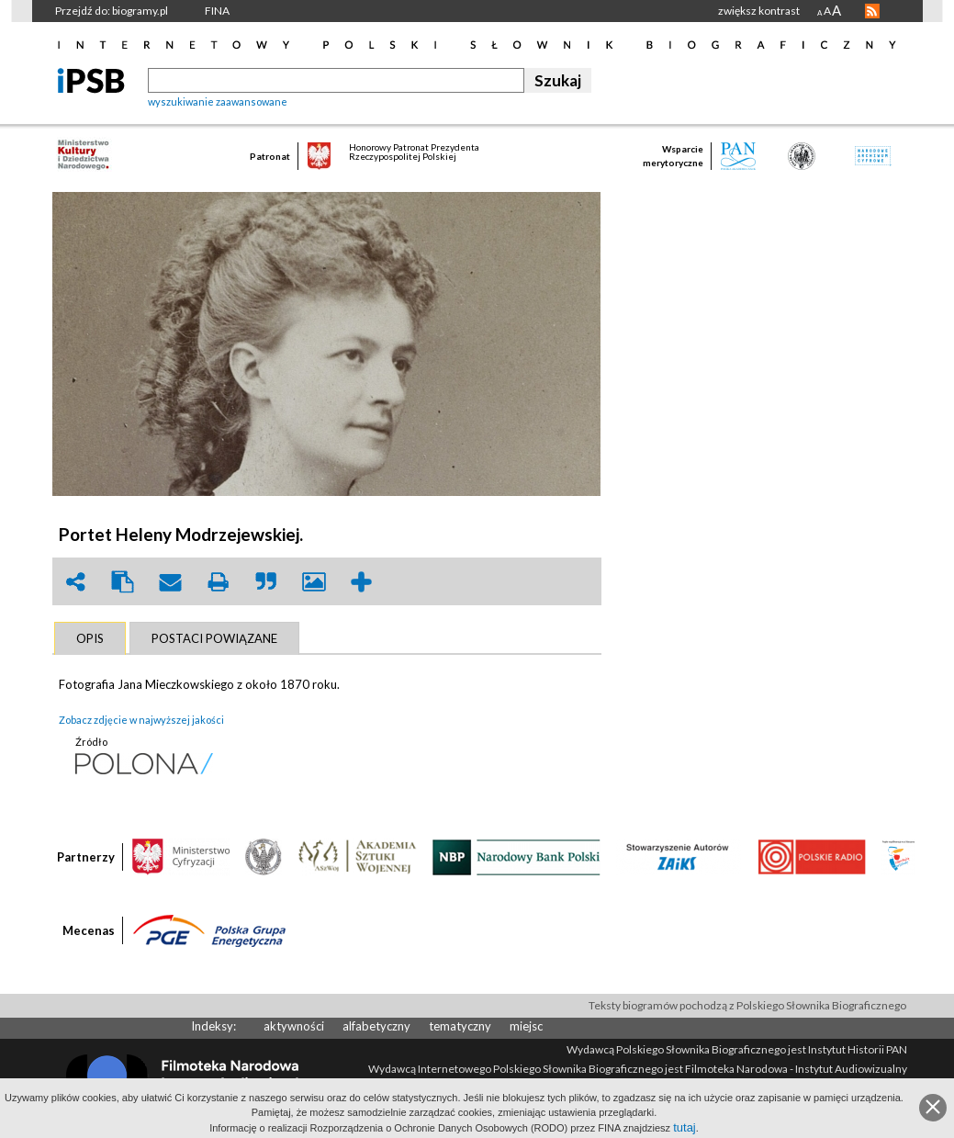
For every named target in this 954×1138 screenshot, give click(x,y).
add (362, 581)
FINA (217, 10)
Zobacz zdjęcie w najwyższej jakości (141, 720)
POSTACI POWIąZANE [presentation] (214, 638)
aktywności (294, 1026)
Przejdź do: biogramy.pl (111, 10)
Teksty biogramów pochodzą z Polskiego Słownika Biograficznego (747, 1005)
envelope (171, 581)
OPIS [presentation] (90, 638)
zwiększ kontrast (759, 10)
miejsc (526, 1026)
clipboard (123, 581)
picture (314, 581)
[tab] (90, 638)
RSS (872, 11)
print (218, 581)
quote (266, 581)
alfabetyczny (376, 1026)
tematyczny (460, 1026)
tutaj (684, 1127)
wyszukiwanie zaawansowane (217, 101)
